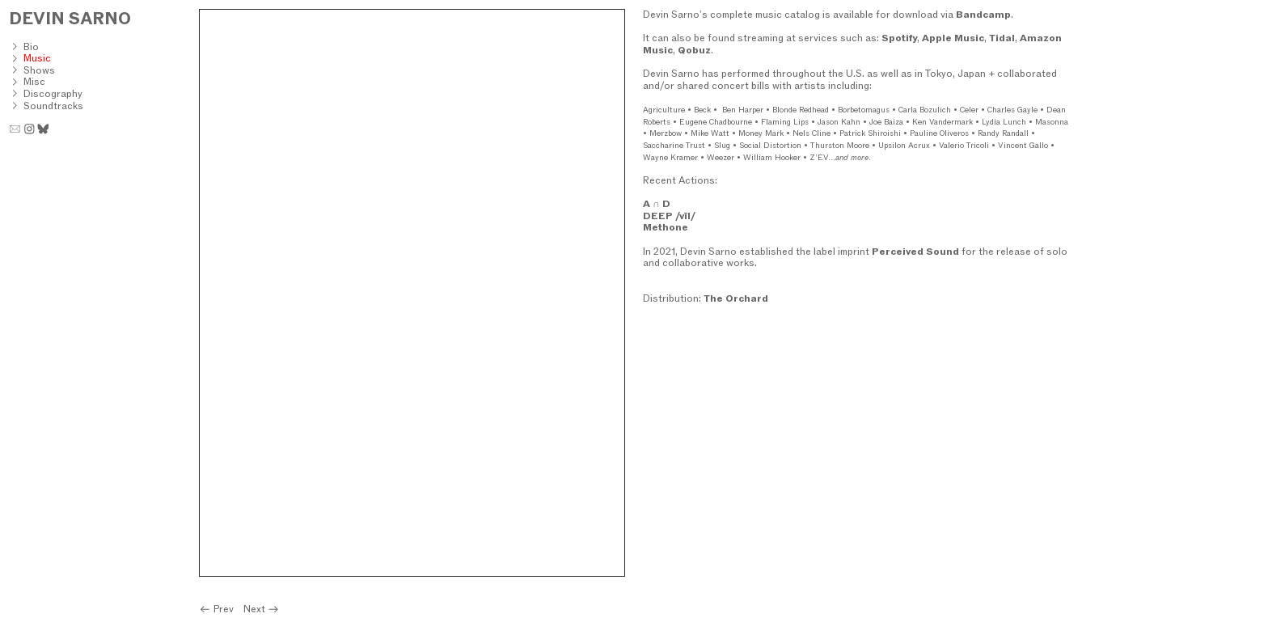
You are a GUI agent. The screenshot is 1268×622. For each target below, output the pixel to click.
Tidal (1002, 38)
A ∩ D (656, 203)
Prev (217, 609)
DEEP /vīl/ (669, 215)
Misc (34, 81)
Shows (39, 70)
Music (37, 58)
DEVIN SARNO (70, 18)
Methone (665, 227)
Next (261, 609)
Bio (31, 46)
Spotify (899, 38)
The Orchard (736, 298)
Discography (52, 93)
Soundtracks (53, 105)
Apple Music (953, 38)
